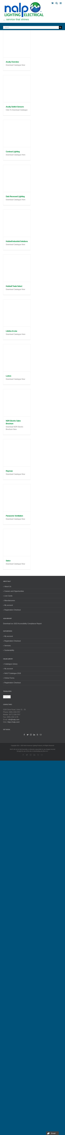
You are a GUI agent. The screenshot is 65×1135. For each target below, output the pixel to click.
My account (8, 605)
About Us (7, 586)
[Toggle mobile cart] (52, 3)
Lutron (8, 376)
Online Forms (9, 678)
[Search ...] (31, 27)
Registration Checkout (12, 610)
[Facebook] (24, 734)
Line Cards (8, 596)
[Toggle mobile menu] (61, 3)
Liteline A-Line (11, 331)
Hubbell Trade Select (14, 286)
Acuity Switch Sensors (15, 107)
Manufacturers (9, 600)
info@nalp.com (13, 719)
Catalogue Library (10, 664)
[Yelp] (37, 734)
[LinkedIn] (34, 734)
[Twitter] (27, 734)
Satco (8, 561)
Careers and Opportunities (14, 591)
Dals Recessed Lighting (15, 196)
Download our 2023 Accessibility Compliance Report (22, 623)
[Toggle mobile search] (57, 3)
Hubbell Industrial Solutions (17, 241)
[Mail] (41, 734)
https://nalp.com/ (13, 722)
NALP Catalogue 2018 (12, 673)
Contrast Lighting (13, 152)
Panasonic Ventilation (14, 516)
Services (7, 645)
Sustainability (9, 650)
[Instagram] (31, 734)
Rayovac (9, 471)
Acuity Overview (12, 62)
